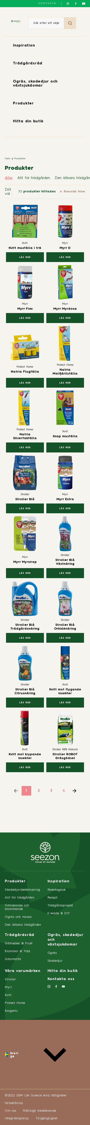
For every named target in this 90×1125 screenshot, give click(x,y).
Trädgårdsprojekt (60, 905)
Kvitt (8, 995)
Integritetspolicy (17, 1118)
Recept (53, 897)
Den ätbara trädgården (23, 924)
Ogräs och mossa (18, 917)
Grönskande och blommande (17, 907)
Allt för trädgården (33, 178)
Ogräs (52, 953)
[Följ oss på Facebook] (75, 3)
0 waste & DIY (59, 913)
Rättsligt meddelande (39, 1110)
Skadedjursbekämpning (22, 889)
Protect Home (15, 1003)
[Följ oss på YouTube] (83, 3)
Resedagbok (57, 889)
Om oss (10, 1110)
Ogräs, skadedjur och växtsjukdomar (65, 939)
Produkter (23, 103)
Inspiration (24, 45)
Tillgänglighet (46, 1118)
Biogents (11, 1010)
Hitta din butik (28, 121)
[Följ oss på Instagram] (67, 3)
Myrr (8, 987)
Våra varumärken (22, 971)
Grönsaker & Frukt (19, 943)
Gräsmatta (13, 959)
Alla (8, 178)
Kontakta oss (61, 979)
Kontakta (47, 3)
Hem (8, 158)
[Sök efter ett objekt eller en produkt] (46, 23)
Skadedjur (55, 960)
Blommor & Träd (17, 951)
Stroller (10, 979)
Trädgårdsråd (27, 63)
